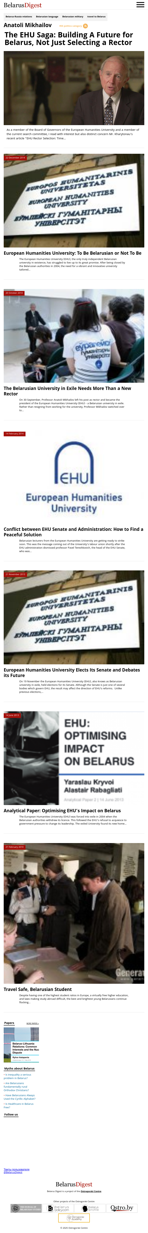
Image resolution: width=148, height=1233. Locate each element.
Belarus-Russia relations (19, 17)
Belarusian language (47, 17)
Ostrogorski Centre (91, 1193)
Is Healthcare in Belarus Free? (18, 1107)
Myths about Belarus (19, 1071)
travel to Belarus (96, 17)
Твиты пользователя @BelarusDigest (16, 1172)
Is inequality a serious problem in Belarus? (17, 1078)
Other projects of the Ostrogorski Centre (73, 1203)
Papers (9, 1025)
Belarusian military (72, 17)
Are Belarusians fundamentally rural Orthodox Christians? (16, 1088)
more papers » (32, 1025)
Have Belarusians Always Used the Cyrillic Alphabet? (19, 1098)
